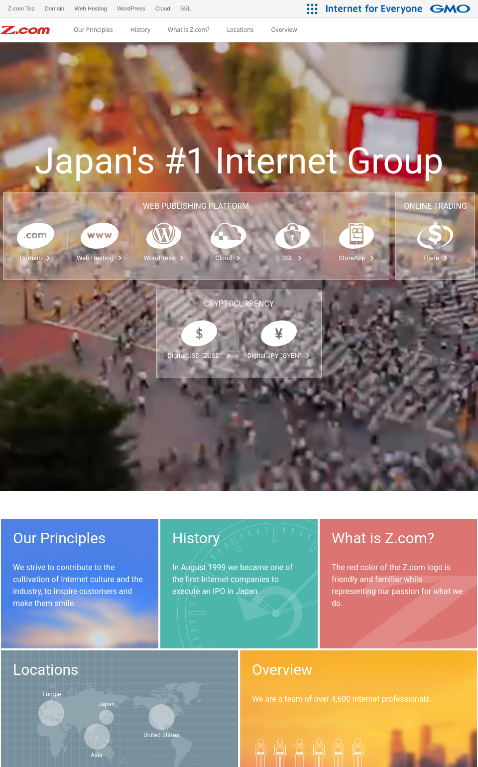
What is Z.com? (189, 30)
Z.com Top (21, 8)
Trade (435, 258)
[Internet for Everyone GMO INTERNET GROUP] (399, 8)
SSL (292, 258)
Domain (35, 258)
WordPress (163, 258)
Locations (240, 30)
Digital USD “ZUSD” (199, 355)
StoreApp (356, 258)
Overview (284, 30)
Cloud (228, 258)
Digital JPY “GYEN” (279, 355)
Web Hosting (99, 258)
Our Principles (93, 30)
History (140, 30)
